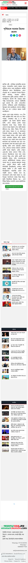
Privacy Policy (8, 561)
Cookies (23, 561)
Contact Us (17, 561)
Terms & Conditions (20, 559)
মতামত (7, 15)
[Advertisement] (14, 42)
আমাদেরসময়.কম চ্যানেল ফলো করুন (14, 186)
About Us (10, 559)
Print (10, 24)
